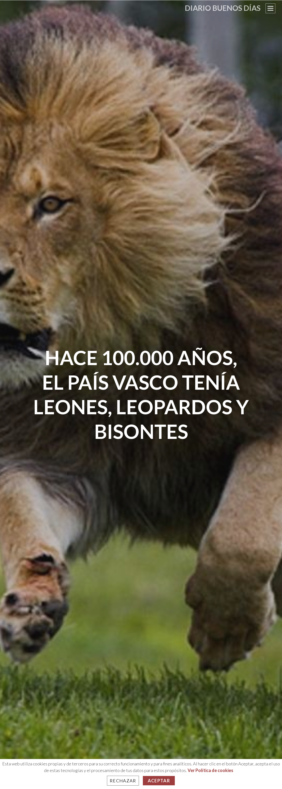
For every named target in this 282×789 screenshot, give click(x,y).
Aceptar (159, 780)
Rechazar (123, 780)
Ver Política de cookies (210, 770)
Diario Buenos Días (223, 7)
